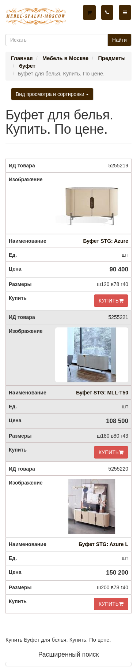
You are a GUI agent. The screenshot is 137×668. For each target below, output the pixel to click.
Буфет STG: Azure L (103, 544)
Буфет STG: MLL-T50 (102, 393)
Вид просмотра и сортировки (52, 94)
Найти (119, 40)
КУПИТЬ (111, 301)
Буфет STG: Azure (105, 241)
